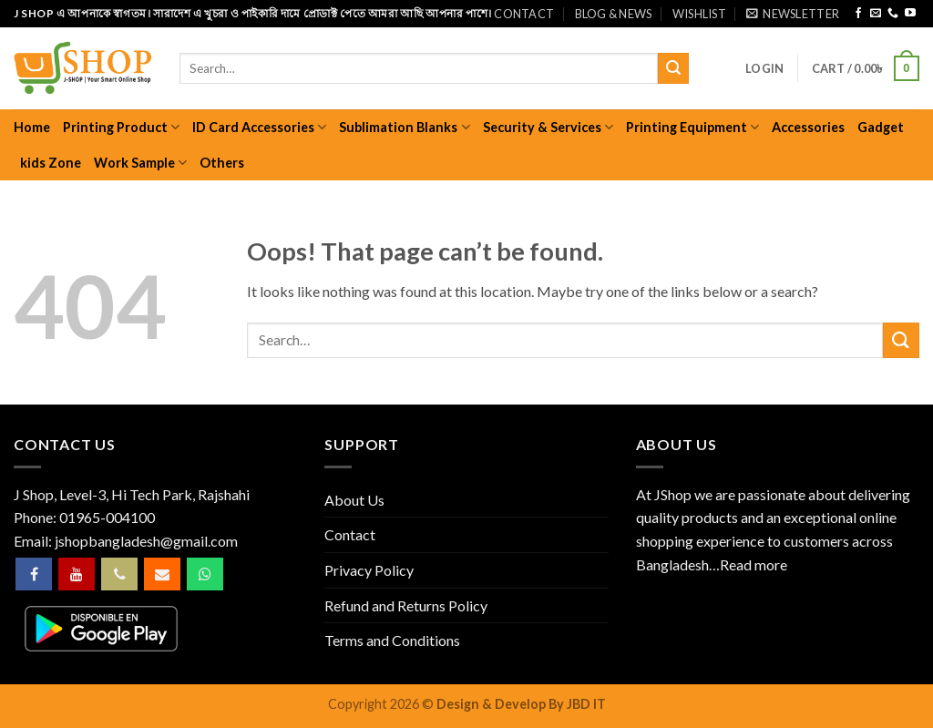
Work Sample (140, 162)
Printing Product (121, 127)
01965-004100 (107, 517)
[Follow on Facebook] (858, 13)
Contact (524, 13)
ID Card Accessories (259, 127)
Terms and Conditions (392, 640)
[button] (792, 14)
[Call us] (892, 13)
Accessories (808, 127)
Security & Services (548, 127)
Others (222, 162)
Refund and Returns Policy (405, 605)
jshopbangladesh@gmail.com (146, 540)
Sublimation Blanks (404, 127)
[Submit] (673, 68)
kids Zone (50, 162)
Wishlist (699, 13)
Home (32, 127)
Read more (753, 564)
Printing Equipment (692, 127)
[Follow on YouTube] (910, 13)
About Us (354, 499)
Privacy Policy (369, 570)
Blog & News (613, 13)
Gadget (880, 127)
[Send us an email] (875, 13)
